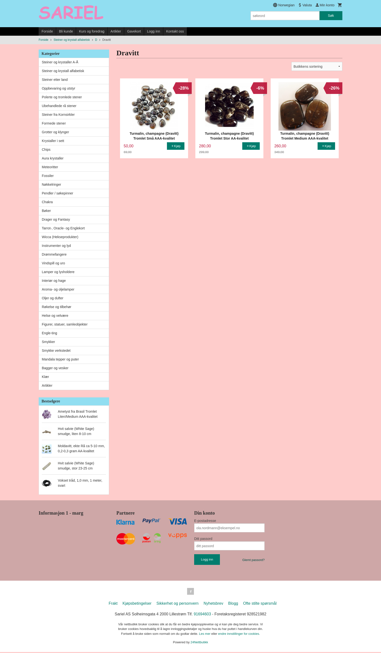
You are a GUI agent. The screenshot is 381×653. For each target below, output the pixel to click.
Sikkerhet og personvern (177, 604)
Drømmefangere (54, 254)
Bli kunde (66, 31)
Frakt (113, 604)
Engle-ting (49, 333)
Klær (45, 377)
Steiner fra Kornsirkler (58, 115)
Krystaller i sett (53, 141)
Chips (46, 149)
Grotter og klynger (55, 132)
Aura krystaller (52, 158)
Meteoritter (50, 167)
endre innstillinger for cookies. (239, 634)
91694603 (202, 615)
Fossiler (48, 176)
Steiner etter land (55, 80)
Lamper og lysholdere (58, 272)
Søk (331, 15)
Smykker (48, 342)
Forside (47, 31)
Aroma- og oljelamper (58, 289)
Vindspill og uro (53, 263)
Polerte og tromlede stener (62, 97)
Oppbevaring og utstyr (58, 88)
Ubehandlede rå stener (59, 106)
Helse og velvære (55, 316)
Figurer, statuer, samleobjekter (64, 324)
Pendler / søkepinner (57, 193)
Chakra (47, 202)
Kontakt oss (175, 31)
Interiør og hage (54, 281)
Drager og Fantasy (56, 219)
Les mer (205, 634)
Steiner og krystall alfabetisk (63, 71)
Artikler (116, 31)
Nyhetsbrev (213, 604)
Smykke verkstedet (56, 350)
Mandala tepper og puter (60, 359)
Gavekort (134, 31)
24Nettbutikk (199, 643)
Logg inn (153, 31)
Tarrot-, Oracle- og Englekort (63, 228)
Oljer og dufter (52, 298)
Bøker (46, 211)
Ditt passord (203, 539)
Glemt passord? (253, 560)
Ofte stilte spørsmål (260, 604)
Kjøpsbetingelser (136, 604)
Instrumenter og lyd (56, 246)
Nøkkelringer (51, 184)
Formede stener (54, 123)
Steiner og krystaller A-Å (60, 62)
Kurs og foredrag (91, 31)
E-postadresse (205, 521)
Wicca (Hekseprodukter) (60, 237)
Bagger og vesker (55, 368)
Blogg (233, 604)
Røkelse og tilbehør (56, 307)
